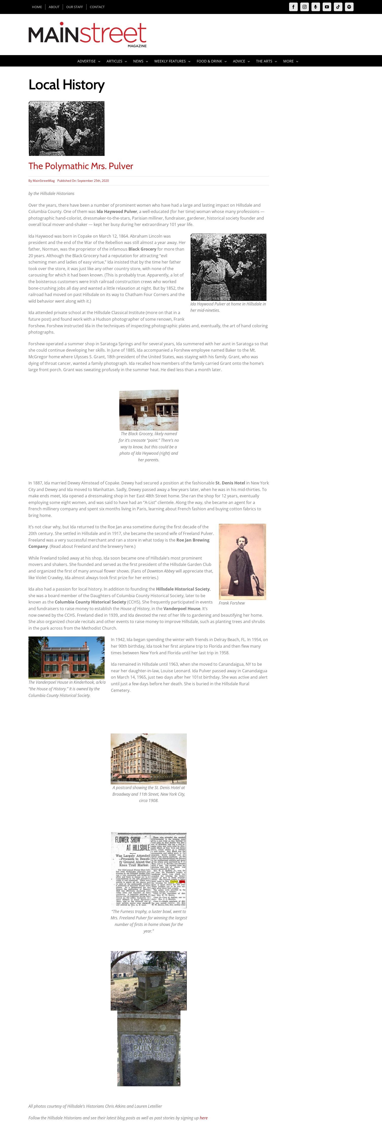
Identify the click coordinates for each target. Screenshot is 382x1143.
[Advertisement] (318, 177)
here (204, 1118)
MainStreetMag (44, 180)
